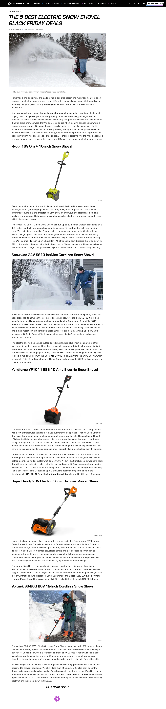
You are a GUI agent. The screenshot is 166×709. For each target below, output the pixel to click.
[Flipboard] (139, 3)
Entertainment (72, 3)
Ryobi (100, 200)
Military (88, 3)
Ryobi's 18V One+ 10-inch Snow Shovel (31, 241)
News (37, 3)
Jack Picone (16, 29)
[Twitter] (134, 3)
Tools (113, 3)
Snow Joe (99, 308)
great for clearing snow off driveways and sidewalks (63, 212)
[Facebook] (130, 3)
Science (102, 3)
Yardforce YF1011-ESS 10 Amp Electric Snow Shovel (38, 474)
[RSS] (144, 3)
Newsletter (155, 3)
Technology (15, 12)
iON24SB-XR (85, 317)
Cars (56, 3)
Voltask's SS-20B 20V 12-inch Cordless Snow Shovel (76, 674)
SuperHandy (98, 535)
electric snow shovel (34, 119)
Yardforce (99, 423)
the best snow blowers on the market (58, 113)
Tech (47, 3)
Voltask (99, 640)
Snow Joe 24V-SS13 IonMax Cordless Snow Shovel (70, 355)
